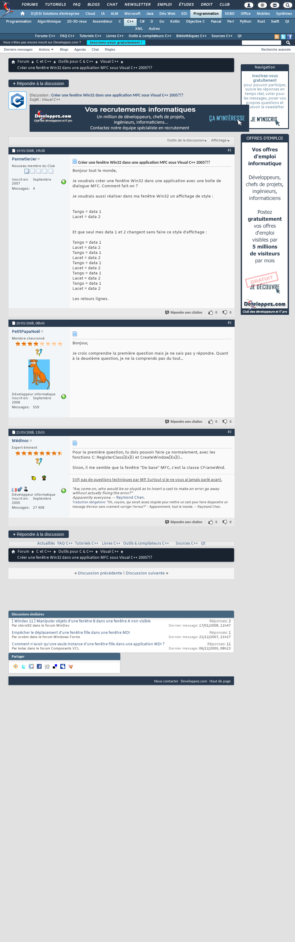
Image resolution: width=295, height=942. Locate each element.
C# (142, 22)
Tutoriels (55, 4)
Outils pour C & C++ (75, 61)
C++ (130, 22)
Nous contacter (166, 681)
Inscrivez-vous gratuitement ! (116, 42)
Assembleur (103, 22)
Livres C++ (115, 36)
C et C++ (43, 61)
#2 (229, 323)
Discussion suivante (145, 573)
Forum (23, 61)
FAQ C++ (67, 36)
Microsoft (132, 14)
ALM (114, 14)
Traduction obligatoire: (89, 502)
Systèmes (284, 14)
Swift (275, 22)
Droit (206, 4)
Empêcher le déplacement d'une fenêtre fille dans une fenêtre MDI (71, 633)
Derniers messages (18, 49)
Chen (139, 497)
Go (161, 22)
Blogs (93, 4)
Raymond (124, 497)
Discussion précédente (100, 573)
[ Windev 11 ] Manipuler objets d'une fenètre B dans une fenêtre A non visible (81, 621)
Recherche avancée (276, 49)
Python (245, 22)
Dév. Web (167, 14)
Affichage (219, 140)
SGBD (230, 14)
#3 (229, 432)
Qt (287, 22)
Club (224, 4)
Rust (261, 22)
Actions (44, 49)
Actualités (46, 543)
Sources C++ (222, 36)
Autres (154, 29)
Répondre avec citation (184, 313)
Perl (230, 22)
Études (186, 4)
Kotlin (175, 22)
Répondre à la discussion (38, 83)
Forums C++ (45, 36)
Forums (29, 4)
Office (246, 14)
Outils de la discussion (185, 140)
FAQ (76, 4)
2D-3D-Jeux (77, 22)
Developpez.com (194, 681)
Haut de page (220, 681)
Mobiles (263, 14)
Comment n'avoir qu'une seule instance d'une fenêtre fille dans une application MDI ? (88, 644)
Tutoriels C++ (90, 36)
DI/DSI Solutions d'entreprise (55, 14)
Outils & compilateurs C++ (149, 36)
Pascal (216, 22)
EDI (184, 14)
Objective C (195, 22)
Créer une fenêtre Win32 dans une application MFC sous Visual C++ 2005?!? (117, 95)
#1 (229, 150)
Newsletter (137, 4)
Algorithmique (49, 22)
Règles (110, 49)
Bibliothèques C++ (191, 36)
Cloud (90, 14)
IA (103, 14)
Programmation (206, 14)
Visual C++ (109, 61)
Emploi (164, 4)
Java (149, 14)
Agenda (80, 49)
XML (139, 29)
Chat (112, 4)
